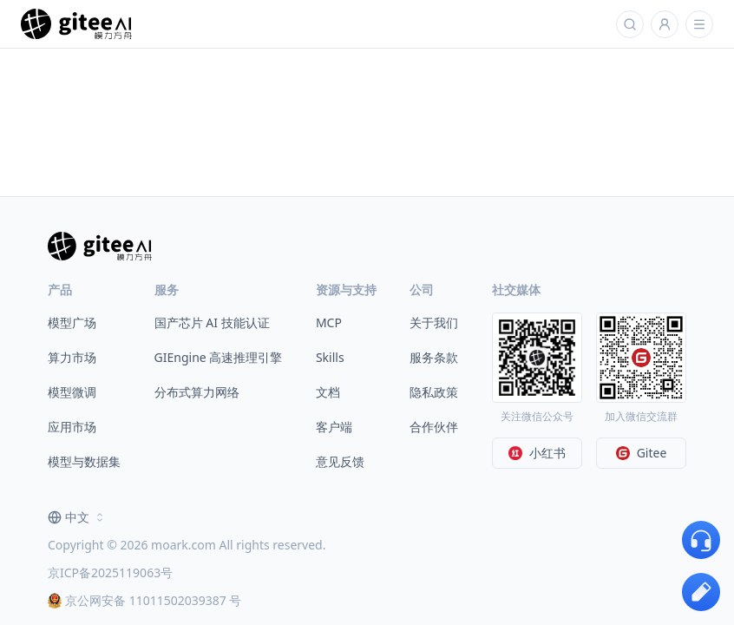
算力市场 (72, 357)
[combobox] (77, 517)
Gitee (641, 452)
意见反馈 (340, 461)
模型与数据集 (84, 461)
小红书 (537, 452)
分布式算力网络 (196, 392)
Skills (330, 357)
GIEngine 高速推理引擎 (218, 357)
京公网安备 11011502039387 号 (144, 600)
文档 (328, 392)
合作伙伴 (434, 426)
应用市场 (72, 426)
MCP (329, 322)
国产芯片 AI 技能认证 (212, 322)
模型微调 (72, 392)
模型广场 (72, 322)
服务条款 (434, 357)
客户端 (334, 426)
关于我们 (434, 322)
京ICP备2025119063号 (110, 572)
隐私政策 (434, 392)
